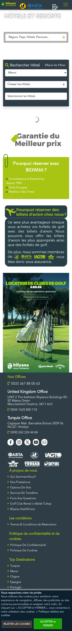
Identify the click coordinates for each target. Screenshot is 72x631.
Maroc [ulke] (14, 571)
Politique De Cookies (23, 550)
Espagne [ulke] (15, 582)
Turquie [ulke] (15, 566)
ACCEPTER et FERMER (47, 624)
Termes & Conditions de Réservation (33, 524)
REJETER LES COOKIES (16, 624)
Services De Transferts (24, 493)
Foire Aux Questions (23, 498)
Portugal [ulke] (15, 587)
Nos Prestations (20, 482)
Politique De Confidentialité (28, 545)
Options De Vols (20, 487)
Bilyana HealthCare (22, 509)
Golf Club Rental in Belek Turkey (30, 503)
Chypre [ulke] (14, 576)
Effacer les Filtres (55, 65)
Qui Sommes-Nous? (23, 477)
